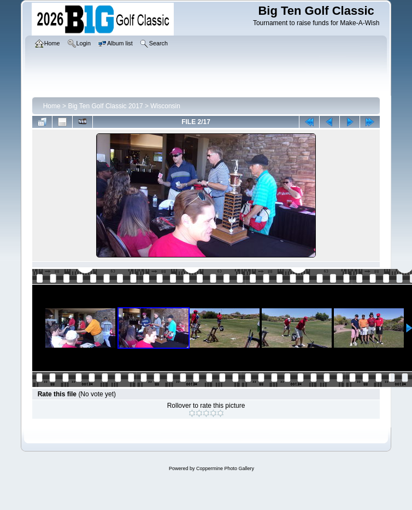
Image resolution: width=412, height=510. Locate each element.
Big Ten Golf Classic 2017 (105, 106)
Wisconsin (165, 106)
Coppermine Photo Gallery (225, 468)
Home (52, 106)
